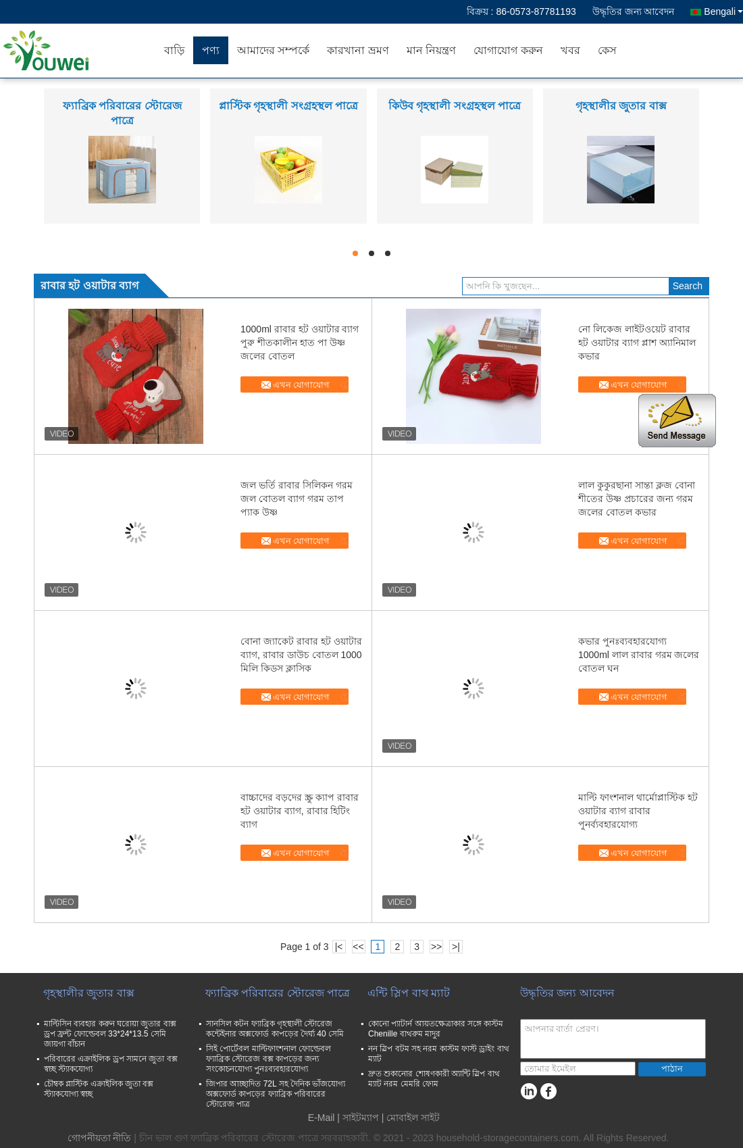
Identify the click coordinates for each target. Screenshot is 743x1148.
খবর (570, 50)
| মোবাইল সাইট (411, 1117)
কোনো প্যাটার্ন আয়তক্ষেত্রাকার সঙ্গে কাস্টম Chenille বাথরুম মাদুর (435, 1029)
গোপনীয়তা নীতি (100, 1137)
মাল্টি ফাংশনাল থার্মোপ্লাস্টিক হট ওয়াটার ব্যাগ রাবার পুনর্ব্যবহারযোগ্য (638, 811)
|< (339, 946)
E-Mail (321, 1117)
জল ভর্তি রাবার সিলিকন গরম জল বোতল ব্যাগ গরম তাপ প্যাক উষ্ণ (296, 499)
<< (358, 946)
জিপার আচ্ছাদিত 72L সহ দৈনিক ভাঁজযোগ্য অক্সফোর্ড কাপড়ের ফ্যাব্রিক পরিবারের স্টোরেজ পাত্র (275, 1094)
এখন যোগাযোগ (301, 385)
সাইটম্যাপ (360, 1117)
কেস (607, 50)
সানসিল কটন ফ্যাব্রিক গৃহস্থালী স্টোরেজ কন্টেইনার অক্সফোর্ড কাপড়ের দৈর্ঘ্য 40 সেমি (275, 1029)
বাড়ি (174, 50)
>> (436, 946)
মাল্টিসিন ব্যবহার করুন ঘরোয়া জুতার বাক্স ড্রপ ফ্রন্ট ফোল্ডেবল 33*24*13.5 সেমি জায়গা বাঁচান (110, 1034)
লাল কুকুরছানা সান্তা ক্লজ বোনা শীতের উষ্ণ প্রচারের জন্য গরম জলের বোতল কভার (636, 499)
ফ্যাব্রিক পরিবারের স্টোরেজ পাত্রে (277, 993)
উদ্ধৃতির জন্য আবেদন (633, 11)
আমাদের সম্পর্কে (273, 50)
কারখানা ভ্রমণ (357, 50)
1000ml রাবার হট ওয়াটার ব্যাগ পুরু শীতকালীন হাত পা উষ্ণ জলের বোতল (299, 342)
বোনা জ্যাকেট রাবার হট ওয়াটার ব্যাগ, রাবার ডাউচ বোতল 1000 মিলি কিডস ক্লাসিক (301, 655)
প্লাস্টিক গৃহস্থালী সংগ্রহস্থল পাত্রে (288, 105)
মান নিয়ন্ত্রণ (431, 50)
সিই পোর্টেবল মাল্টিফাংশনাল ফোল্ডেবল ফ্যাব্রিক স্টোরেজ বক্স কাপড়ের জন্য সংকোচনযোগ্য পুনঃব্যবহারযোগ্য (268, 1059)
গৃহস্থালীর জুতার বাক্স (621, 105)
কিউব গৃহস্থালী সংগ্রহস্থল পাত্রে (454, 105)
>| (456, 946)
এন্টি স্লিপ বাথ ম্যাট (408, 993)
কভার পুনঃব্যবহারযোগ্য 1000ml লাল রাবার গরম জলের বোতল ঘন (638, 655)
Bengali (723, 11)
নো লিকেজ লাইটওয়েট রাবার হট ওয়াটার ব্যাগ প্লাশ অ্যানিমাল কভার (637, 342)
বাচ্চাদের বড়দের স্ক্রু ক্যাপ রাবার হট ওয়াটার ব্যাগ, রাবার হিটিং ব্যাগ (299, 811)
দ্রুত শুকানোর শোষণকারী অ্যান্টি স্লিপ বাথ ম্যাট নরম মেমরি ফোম (434, 1079)
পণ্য (211, 50)
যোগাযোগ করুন (507, 50)
